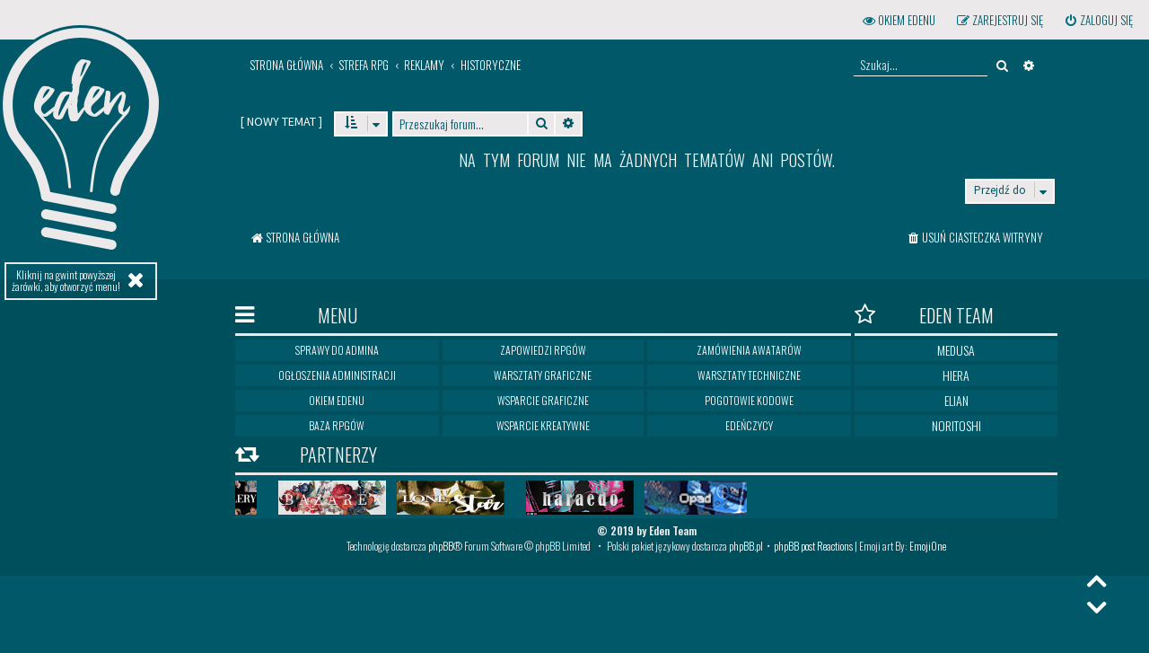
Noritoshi (956, 425)
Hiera (956, 375)
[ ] (281, 121)
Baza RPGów (336, 425)
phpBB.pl (746, 545)
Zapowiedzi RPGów (543, 349)
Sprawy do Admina (337, 349)
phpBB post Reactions (813, 545)
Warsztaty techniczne (749, 375)
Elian (956, 400)
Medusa (956, 349)
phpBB (440, 545)
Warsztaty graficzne (543, 375)
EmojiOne (927, 545)
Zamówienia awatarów (749, 349)
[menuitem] (1098, 20)
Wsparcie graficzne (543, 400)
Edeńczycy (749, 425)
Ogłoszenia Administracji (337, 375)
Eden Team (924, 315)
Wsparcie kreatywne (543, 425)
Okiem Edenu (336, 400)
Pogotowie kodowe (749, 400)
